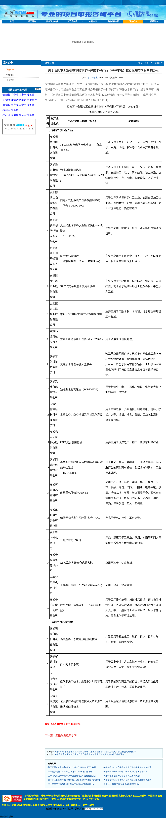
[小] (96, 77)
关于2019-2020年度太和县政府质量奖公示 (122, 784)
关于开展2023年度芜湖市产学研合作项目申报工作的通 (72, 767)
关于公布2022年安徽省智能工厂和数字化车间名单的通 (127, 767)
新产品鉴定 (73, 21)
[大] (89, 77)
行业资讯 (10, 75)
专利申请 (93, 21)
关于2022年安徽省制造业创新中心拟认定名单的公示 (71, 784)
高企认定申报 (52, 21)
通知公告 (133, 21)
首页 (12, 21)
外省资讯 (10, 80)
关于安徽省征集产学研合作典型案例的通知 (122, 776)
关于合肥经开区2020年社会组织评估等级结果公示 (125, 771)
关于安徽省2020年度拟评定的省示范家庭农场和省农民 (127, 780)
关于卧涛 (32, 21)
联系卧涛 (154, 21)
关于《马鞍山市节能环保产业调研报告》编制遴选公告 (72, 776)
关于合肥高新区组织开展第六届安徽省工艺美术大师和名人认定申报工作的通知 (89, 754)
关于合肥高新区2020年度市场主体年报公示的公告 (70, 771)
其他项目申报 (113, 21)
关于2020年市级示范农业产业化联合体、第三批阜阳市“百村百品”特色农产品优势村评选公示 (95, 751)
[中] (93, 77)
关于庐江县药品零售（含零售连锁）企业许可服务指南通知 (74, 780)
